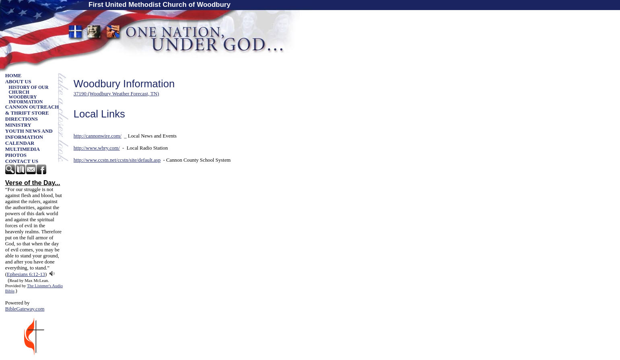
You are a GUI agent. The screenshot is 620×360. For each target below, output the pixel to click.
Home (13, 75)
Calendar (20, 143)
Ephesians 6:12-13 (26, 274)
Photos (16, 155)
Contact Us (21, 161)
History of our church (29, 90)
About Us (18, 81)
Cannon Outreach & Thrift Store (32, 110)
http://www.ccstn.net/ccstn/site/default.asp (117, 160)
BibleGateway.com (25, 309)
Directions (21, 119)
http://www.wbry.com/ (97, 148)
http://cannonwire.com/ (98, 136)
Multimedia (22, 149)
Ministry (18, 125)
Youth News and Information (29, 134)
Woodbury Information (26, 99)
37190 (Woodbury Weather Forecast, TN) (116, 94)
